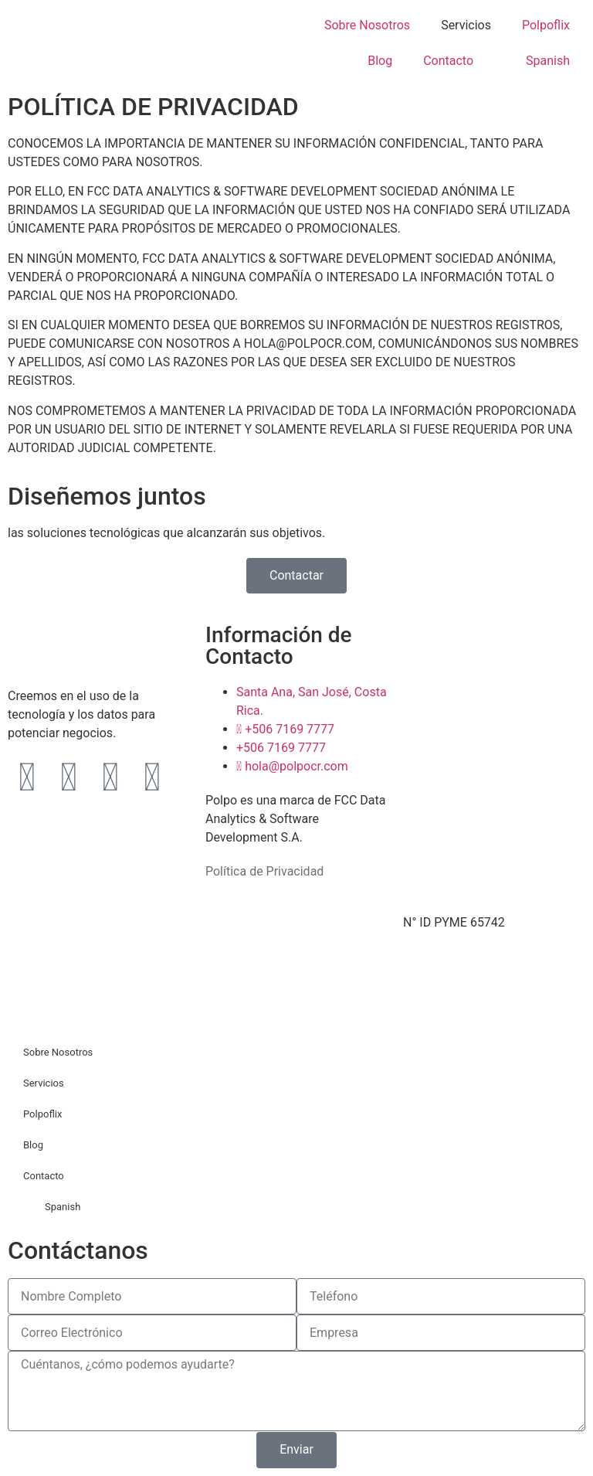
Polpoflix (546, 25)
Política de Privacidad (264, 871)
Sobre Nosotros (367, 25)
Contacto (448, 60)
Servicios (466, 25)
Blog (380, 60)
